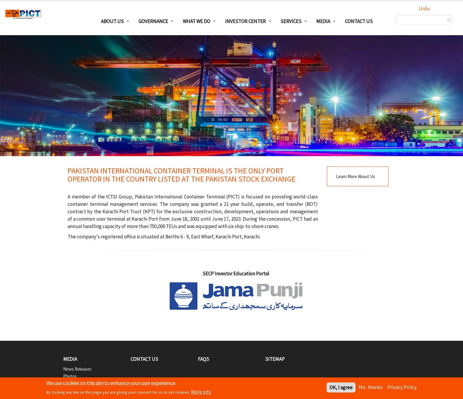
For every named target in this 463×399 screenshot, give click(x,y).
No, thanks (371, 388)
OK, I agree (341, 388)
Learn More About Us (355, 176)
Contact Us (359, 21)
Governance (153, 21)
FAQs (203, 359)
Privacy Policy (402, 388)
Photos (70, 376)
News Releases (77, 369)
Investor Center (245, 21)
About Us (112, 21)
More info (201, 392)
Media (323, 21)
